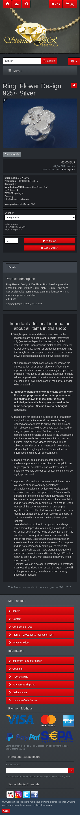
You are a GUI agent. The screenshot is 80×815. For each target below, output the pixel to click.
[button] (74, 61)
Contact (14, 618)
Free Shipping (18, 676)
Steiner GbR (29, 204)
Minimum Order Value (22, 700)
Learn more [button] (46, 805)
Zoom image (12, 154)
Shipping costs (68, 169)
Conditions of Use (20, 626)
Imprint (14, 611)
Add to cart (49, 241)
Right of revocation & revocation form (31, 634)
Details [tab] (12, 267)
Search (49, 60)
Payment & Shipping (21, 684)
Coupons (15, 668)
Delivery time (17, 692)
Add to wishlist (49, 248)
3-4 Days (24, 178)
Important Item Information (25, 660)
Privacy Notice (18, 642)
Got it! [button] (6, 811)
